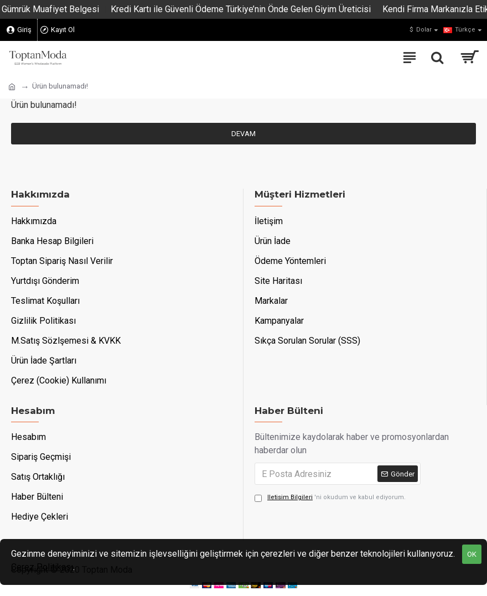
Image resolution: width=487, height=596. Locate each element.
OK (471, 554)
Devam (243, 133)
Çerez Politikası (42, 567)
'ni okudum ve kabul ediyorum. (330, 497)
